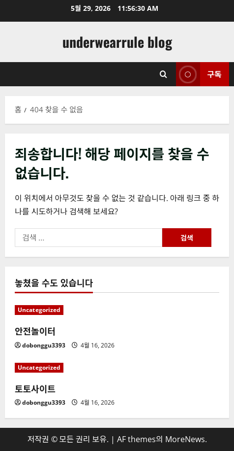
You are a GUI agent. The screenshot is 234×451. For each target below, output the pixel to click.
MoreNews (185, 439)
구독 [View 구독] (199, 74)
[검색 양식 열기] (163, 74)
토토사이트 (35, 388)
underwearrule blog (117, 42)
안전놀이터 (35, 330)
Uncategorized (39, 310)
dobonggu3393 (43, 345)
